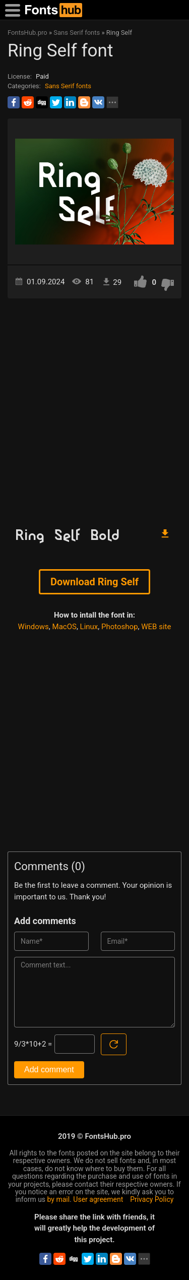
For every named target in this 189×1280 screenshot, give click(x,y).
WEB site (156, 626)
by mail (58, 1199)
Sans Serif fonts (68, 86)
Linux (89, 626)
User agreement (98, 1199)
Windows (33, 626)
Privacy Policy (151, 1199)
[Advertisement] (94, 408)
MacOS (64, 626)
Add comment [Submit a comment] (49, 1069)
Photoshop (119, 626)
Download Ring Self (94, 582)
